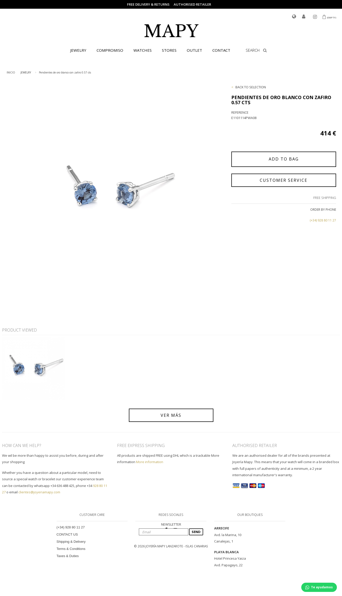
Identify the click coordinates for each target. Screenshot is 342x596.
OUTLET (194, 50)
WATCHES (142, 50)
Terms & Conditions (71, 549)
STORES (169, 50)
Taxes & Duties (68, 556)
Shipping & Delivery (71, 542)
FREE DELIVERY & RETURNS (148, 4)
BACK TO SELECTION (250, 87)
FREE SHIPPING (324, 197)
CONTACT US (67, 534)
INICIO (11, 72)
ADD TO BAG (284, 159)
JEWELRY (78, 50)
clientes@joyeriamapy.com (39, 492)
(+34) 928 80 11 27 (323, 220)
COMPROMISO (110, 50)
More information (149, 462)
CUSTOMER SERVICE (283, 180)
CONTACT (221, 50)
